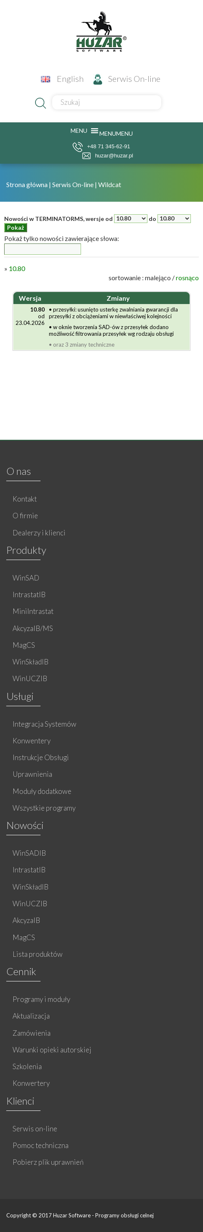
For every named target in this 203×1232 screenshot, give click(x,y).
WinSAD (26, 577)
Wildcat (109, 184)
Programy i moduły (41, 999)
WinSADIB (29, 853)
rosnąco (187, 277)
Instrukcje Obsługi (41, 757)
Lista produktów (38, 954)
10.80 (17, 268)
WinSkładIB (30, 661)
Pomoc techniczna (41, 1145)
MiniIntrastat (33, 611)
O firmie (25, 515)
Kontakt (25, 498)
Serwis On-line (126, 79)
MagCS (24, 645)
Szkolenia (27, 1066)
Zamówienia (32, 1033)
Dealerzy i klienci (39, 532)
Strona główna (27, 184)
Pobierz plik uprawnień (48, 1162)
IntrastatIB (29, 594)
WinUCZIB (30, 678)
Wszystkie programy (44, 808)
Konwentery (32, 740)
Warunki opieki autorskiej (52, 1049)
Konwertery (31, 1083)
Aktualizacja (31, 1015)
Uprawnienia (32, 774)
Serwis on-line (35, 1128)
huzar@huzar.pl (107, 156)
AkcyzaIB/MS (33, 628)
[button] (116, 133)
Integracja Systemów (44, 724)
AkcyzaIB (26, 920)
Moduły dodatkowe (42, 791)
